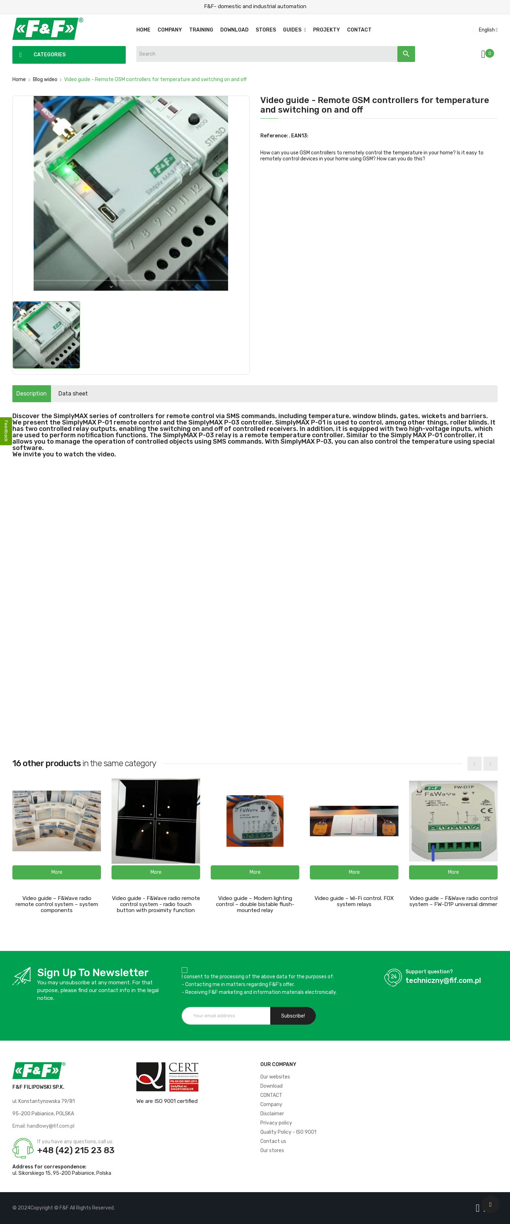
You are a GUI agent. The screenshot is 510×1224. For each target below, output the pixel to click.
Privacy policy (276, 1123)
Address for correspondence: (49, 1167)
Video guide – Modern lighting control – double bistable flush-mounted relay (255, 904)
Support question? (429, 972)
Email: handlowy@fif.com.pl (43, 1126)
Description (38, 393)
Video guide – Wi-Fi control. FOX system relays (354, 901)
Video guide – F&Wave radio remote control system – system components (57, 904)
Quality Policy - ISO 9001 (288, 1132)
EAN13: (299, 136)
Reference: (274, 136)
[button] (56, 872)
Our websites (275, 1077)
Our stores (272, 1151)
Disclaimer (272, 1114)
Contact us (273, 1141)
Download (271, 1086)
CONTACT (271, 1095)
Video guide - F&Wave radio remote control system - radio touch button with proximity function (156, 904)
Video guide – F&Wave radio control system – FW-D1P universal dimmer (453, 901)
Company (271, 1104)
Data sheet (93, 393)
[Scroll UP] (490, 1204)
